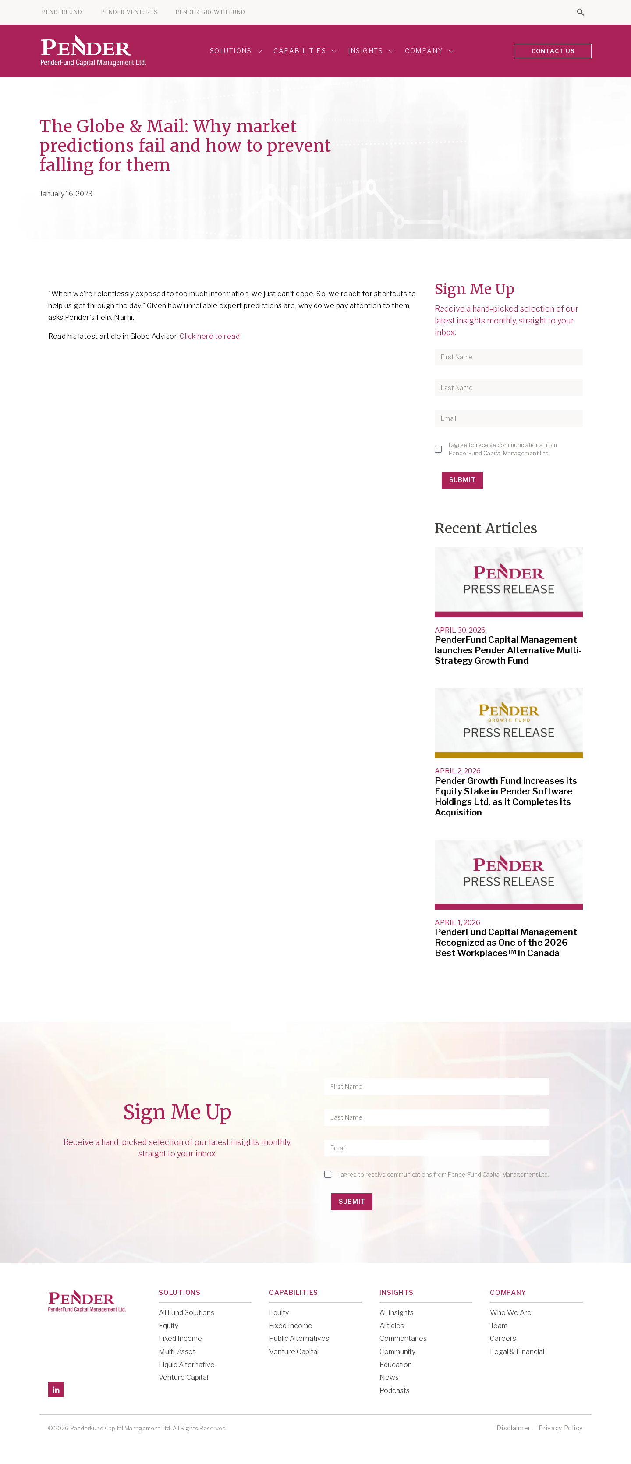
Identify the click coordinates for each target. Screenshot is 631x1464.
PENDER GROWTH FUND (210, 12)
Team (498, 1326)
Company (429, 51)
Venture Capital (183, 1377)
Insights (371, 51)
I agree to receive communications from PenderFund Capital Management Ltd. (503, 448)
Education (395, 1365)
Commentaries (403, 1338)
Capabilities (305, 51)
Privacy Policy (561, 1428)
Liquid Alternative (187, 1365)
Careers (503, 1338)
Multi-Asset (177, 1351)
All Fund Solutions (186, 1312)
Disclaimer (513, 1428)
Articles (391, 1326)
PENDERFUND (62, 12)
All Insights (396, 1312)
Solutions (236, 51)
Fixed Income (180, 1338)
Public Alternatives (299, 1338)
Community (397, 1351)
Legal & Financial (517, 1351)
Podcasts (394, 1390)
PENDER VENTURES (129, 12)
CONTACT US (553, 50)
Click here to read (210, 336)
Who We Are (511, 1312)
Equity (168, 1326)
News (389, 1377)
